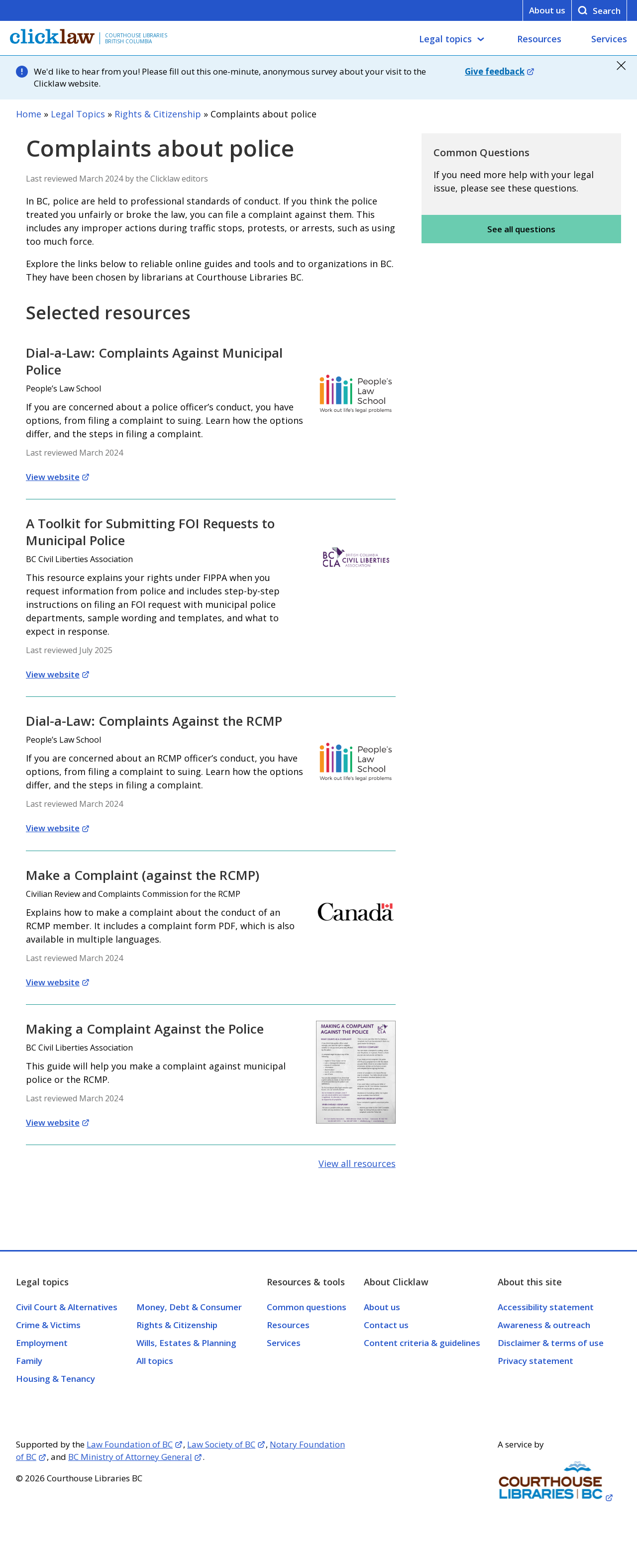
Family (29, 1360)
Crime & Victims (48, 1325)
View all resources (357, 1163)
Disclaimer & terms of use (551, 1343)
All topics (154, 1360)
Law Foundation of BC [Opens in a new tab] (130, 1444)
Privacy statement (535, 1360)
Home (28, 114)
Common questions (306, 1307)
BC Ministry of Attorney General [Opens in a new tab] (130, 1456)
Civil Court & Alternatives (66, 1307)
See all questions (521, 229)
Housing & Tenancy (55, 1378)
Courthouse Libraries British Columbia (136, 38)
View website (53, 476)
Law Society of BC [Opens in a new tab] (221, 1444)
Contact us (386, 1325)
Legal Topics (78, 114)
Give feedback (495, 71)
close (621, 65)
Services (609, 39)
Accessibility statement (546, 1307)
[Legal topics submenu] (480, 39)
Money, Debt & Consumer (189, 1307)
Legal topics (445, 39)
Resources (539, 39)
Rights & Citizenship (157, 114)
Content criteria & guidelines (422, 1343)
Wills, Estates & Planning (186, 1343)
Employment (42, 1343)
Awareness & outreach (544, 1325)
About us (547, 10)
